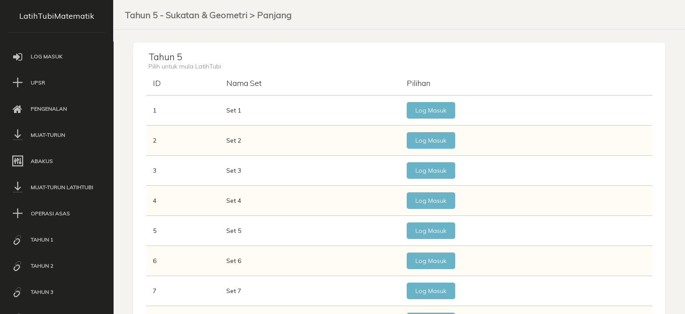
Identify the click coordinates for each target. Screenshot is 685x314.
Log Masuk (412, 113)
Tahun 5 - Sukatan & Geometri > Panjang (208, 15)
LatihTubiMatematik (56, 16)
